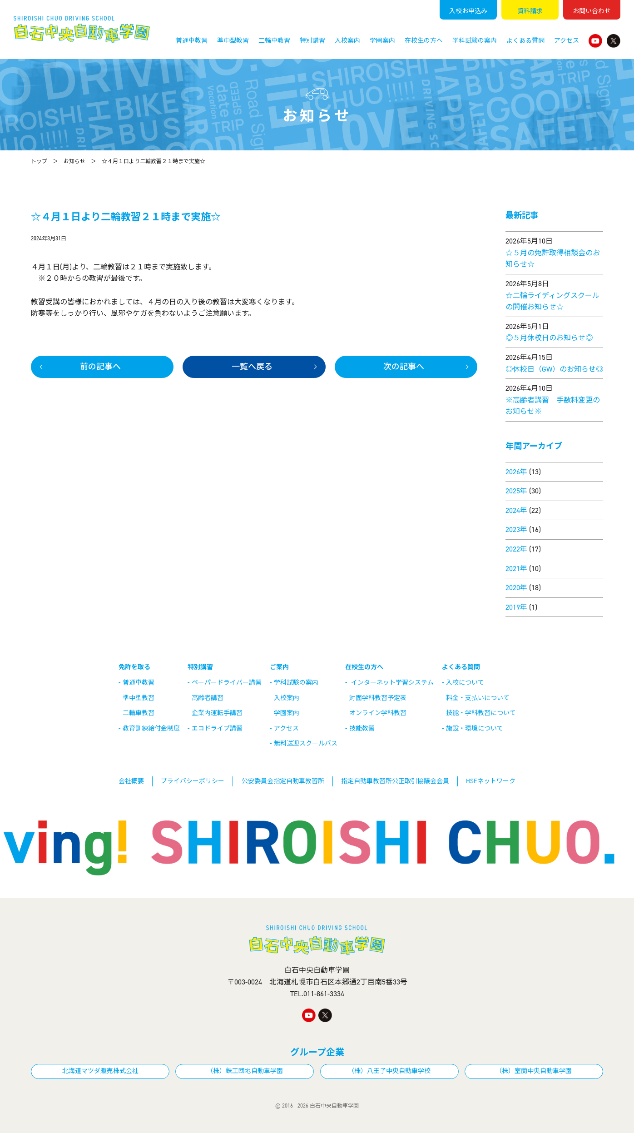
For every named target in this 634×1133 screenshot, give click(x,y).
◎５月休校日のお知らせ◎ (549, 338)
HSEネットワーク (490, 781)
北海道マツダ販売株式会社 (100, 1071)
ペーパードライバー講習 (227, 682)
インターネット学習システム (392, 682)
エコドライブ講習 (217, 728)
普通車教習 (192, 40)
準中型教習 (233, 40)
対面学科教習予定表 (377, 698)
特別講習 (312, 40)
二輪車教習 (274, 40)
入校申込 (468, 11)
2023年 (516, 529)
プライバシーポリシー (192, 781)
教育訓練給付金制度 (151, 728)
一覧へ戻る (252, 366)
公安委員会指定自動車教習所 (283, 781)
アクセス (566, 40)
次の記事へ (403, 366)
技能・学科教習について (481, 713)
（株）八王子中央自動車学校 (389, 1071)
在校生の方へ (424, 40)
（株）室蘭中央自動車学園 (533, 1071)
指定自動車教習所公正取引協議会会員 (395, 781)
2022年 (516, 549)
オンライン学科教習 (377, 713)
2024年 (516, 510)
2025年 (516, 491)
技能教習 (362, 728)
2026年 (516, 472)
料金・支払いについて (478, 698)
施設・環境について (474, 728)
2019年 (516, 607)
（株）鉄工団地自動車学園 (245, 1071)
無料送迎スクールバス (305, 743)
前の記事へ (100, 366)
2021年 (516, 568)
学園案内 (382, 40)
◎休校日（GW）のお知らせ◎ (554, 369)
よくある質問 (525, 40)
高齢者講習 (207, 698)
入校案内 (347, 40)
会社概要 (131, 781)
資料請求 (530, 11)
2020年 (516, 587)
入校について (465, 682)
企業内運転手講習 (217, 713)
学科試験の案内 (474, 40)
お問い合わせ (592, 11)
